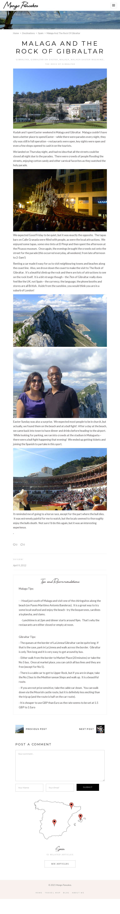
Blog (66, 893)
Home (16, 33)
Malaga (64, 60)
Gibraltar (22, 60)
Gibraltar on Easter (44, 60)
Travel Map (53, 893)
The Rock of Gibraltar (60, 64)
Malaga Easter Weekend (87, 60)
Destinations (28, 33)
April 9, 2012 (19, 565)
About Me (78, 893)
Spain (40, 33)
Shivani (18, 559)
